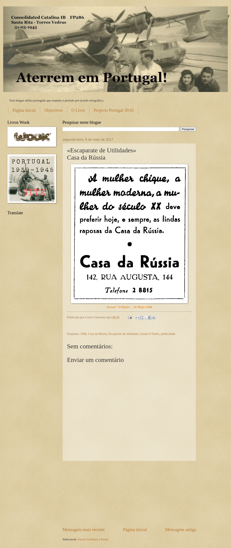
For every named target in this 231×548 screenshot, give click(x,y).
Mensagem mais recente (84, 529)
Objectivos (53, 110)
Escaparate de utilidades (124, 333)
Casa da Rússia (97, 333)
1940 (83, 333)
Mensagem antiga (180, 529)
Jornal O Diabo (149, 333)
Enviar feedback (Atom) (93, 539)
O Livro (78, 110)
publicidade (168, 333)
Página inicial (24, 110)
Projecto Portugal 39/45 (114, 110)
